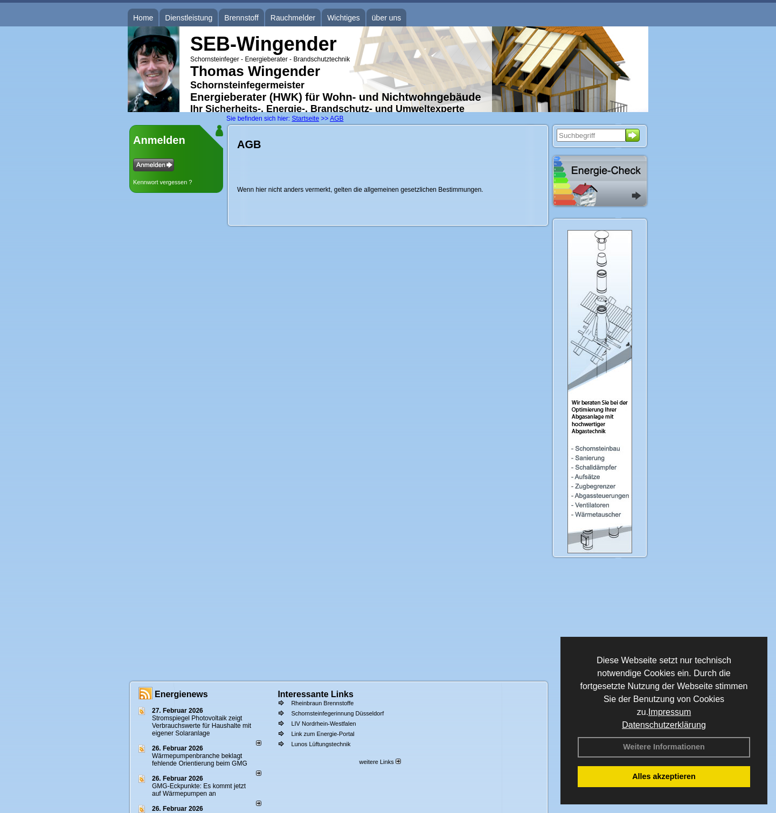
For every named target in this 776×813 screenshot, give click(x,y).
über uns (386, 17)
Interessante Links (316, 694)
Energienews (181, 694)
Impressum (669, 712)
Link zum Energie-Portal (322, 734)
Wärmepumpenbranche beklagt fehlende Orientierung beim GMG (199, 759)
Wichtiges (343, 17)
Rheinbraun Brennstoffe (322, 703)
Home (143, 17)
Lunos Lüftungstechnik (320, 744)
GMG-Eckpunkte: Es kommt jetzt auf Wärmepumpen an (199, 789)
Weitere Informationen (664, 746)
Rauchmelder (293, 17)
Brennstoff (241, 17)
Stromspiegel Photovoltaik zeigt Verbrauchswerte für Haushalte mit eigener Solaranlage (201, 725)
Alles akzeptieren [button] (664, 776)
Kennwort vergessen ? (162, 182)
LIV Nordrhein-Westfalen (323, 723)
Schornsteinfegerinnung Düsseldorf (337, 713)
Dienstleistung (188, 17)
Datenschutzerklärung (664, 724)
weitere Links (379, 762)
